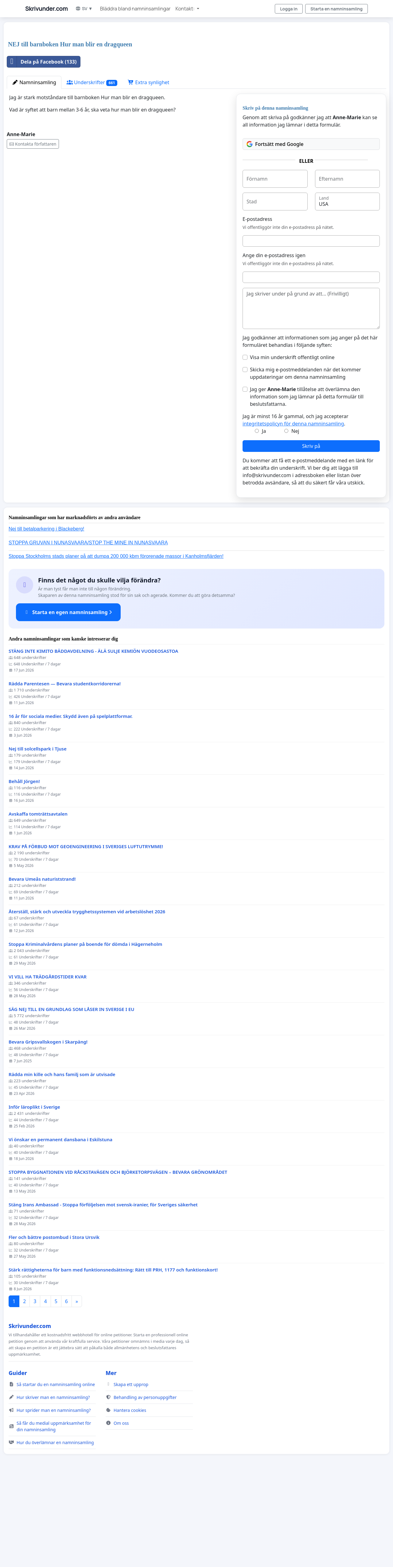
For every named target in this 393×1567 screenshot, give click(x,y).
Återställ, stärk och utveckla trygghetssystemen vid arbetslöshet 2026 (87, 998)
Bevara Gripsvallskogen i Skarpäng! (48, 1128)
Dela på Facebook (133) (41, 147)
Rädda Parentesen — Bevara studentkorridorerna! (65, 770)
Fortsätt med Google (275, 230)
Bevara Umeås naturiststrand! (42, 965)
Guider (18, 1459)
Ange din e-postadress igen (274, 341)
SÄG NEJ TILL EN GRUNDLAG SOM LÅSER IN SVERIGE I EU (71, 1095)
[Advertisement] (191, 75)
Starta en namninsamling (336, 9)
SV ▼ (84, 8)
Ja (264, 517)
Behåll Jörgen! (24, 867)
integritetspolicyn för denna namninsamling (293, 509)
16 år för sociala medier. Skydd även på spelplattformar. (71, 802)
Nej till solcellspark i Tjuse (38, 835)
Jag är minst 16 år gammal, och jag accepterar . (295, 506)
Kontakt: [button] (186, 8)
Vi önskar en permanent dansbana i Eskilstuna (60, 1225)
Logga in (289, 9)
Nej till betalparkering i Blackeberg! (46, 614)
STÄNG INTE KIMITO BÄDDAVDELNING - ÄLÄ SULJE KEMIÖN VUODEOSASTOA (93, 737)
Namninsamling (34, 168)
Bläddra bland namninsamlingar (135, 8)
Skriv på (311, 532)
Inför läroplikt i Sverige (34, 1193)
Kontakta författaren (33, 230)
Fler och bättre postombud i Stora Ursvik (54, 1323)
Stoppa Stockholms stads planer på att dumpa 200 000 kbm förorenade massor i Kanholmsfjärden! (116, 642)
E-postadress (257, 305)
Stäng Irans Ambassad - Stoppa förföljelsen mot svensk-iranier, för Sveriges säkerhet (103, 1291)
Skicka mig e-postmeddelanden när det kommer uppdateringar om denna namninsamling (305, 459)
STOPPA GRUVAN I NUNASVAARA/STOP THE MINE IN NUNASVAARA (88, 628)
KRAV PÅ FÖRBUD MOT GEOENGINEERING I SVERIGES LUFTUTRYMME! (86, 932)
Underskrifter (92, 168)
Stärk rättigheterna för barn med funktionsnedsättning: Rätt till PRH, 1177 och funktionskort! (113, 1356)
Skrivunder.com (46, 9)
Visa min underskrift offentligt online (292, 443)
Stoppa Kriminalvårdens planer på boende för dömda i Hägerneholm (85, 1030)
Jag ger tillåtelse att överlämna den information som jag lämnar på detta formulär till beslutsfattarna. (307, 482)
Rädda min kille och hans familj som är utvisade (62, 1160)
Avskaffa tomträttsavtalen (38, 900)
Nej (295, 517)
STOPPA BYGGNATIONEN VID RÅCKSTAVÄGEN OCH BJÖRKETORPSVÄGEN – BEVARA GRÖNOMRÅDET (118, 1258)
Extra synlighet (148, 168)
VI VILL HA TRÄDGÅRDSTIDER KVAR (48, 1063)
